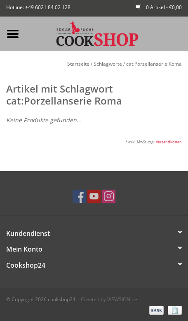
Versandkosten (169, 142)
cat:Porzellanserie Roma (154, 63)
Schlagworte (108, 63)
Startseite (78, 63)
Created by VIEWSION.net (110, 299)
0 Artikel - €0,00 (159, 7)
